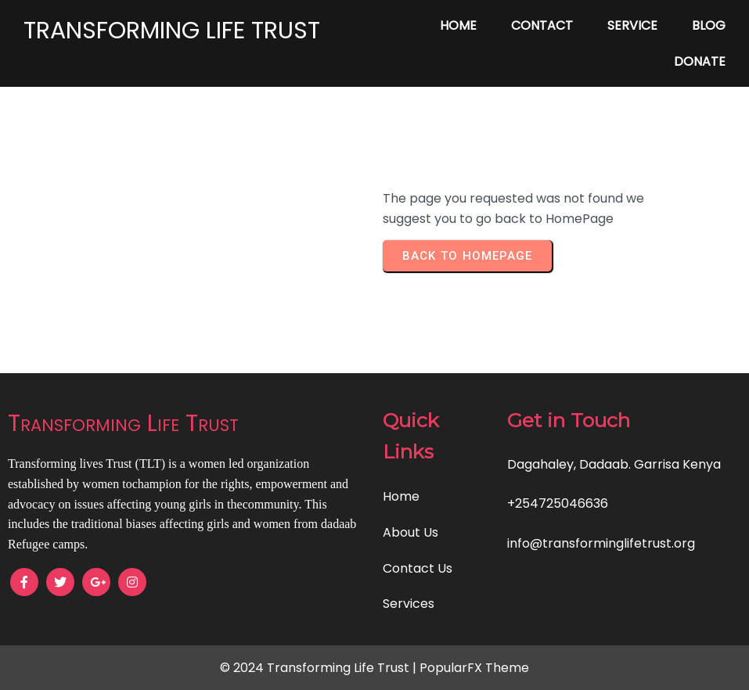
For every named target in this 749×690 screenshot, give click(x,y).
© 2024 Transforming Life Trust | (320, 668)
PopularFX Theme (474, 668)
